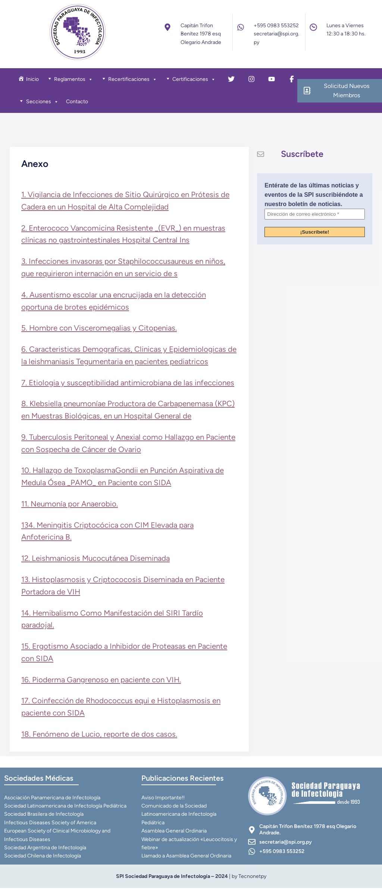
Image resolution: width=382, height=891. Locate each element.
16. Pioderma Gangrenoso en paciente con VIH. (102, 680)
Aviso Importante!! (163, 800)
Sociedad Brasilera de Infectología (44, 817)
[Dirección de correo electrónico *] (314, 216)
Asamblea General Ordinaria (174, 833)
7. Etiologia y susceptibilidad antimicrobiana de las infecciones (128, 383)
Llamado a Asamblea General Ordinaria (187, 859)
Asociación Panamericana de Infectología (52, 800)
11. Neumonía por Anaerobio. (70, 504)
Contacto (78, 102)
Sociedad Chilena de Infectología (42, 859)
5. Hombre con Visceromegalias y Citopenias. (100, 329)
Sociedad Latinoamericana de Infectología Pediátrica (65, 808)
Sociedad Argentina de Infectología (45, 850)
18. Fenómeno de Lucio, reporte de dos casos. (100, 735)
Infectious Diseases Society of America (50, 825)
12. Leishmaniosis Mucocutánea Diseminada (96, 559)
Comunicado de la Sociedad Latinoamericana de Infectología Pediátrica (179, 816)
